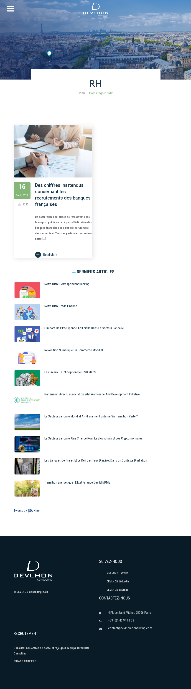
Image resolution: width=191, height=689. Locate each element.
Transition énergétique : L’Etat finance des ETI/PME (77, 482)
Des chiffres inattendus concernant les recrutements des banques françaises (64, 194)
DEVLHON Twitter (113, 572)
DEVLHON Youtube (114, 590)
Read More (47, 255)
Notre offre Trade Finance (60, 306)
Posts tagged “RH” (101, 93)
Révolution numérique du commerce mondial (73, 350)
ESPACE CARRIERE (25, 661)
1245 (25, 204)
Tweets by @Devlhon (27, 510)
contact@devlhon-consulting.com (130, 628)
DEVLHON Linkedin (114, 581)
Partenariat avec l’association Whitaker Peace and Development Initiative (92, 394)
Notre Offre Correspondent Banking (66, 284)
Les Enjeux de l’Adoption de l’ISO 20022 (70, 372)
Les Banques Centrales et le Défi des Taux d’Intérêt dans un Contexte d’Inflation (95, 460)
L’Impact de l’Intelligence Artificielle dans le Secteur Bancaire (84, 328)
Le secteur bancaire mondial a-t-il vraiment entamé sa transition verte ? (91, 416)
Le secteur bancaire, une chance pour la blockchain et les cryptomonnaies (93, 438)
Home (82, 93)
